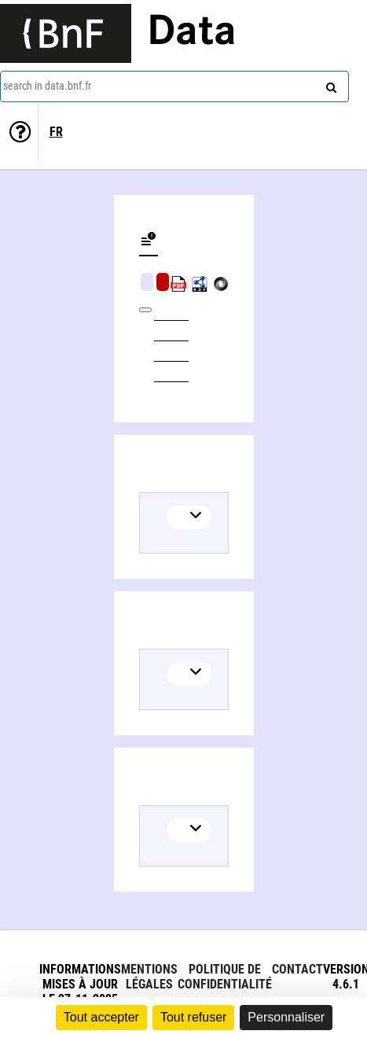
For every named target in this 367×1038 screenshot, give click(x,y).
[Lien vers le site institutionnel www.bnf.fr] (65, 33)
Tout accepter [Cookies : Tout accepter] (101, 1017)
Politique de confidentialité (225, 977)
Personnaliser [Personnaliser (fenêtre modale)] (286, 1017)
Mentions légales (149, 977)
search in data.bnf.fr (47, 85)
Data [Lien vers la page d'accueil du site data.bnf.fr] (192, 33)
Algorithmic (162, 282)
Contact (297, 969)
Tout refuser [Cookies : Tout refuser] (193, 1017)
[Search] (329, 84)
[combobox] (174, 86)
